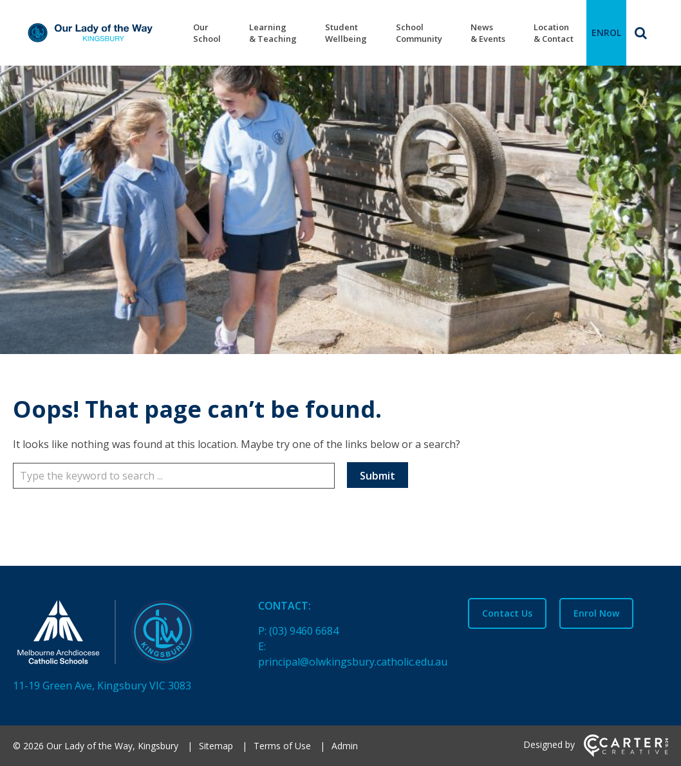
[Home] (113, 634)
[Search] (640, 33)
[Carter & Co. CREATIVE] (626, 753)
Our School (207, 32)
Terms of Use (282, 746)
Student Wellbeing (346, 32)
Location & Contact (554, 32)
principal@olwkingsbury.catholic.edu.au (352, 662)
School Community (419, 32)
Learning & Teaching (273, 32)
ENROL (606, 32)
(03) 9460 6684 (304, 631)
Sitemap (216, 746)
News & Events (488, 32)
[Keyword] (174, 476)
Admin (344, 746)
